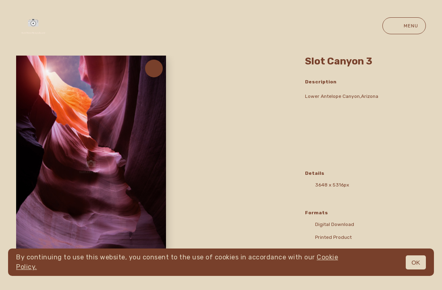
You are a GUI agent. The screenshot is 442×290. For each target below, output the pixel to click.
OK (415, 262)
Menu (404, 26)
